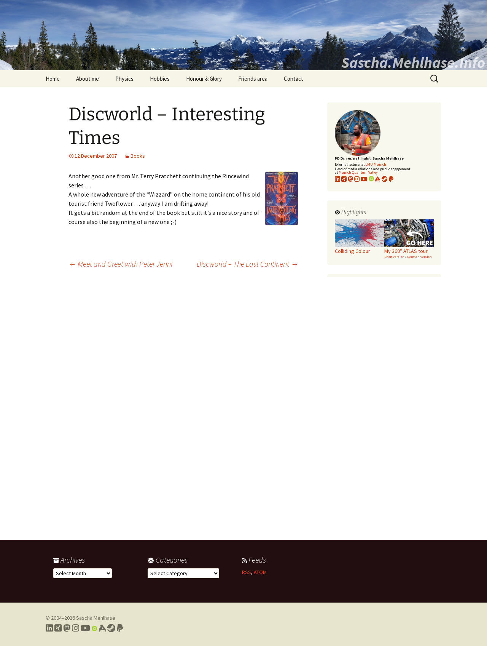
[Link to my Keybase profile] (102, 628)
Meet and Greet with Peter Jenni (120, 264)
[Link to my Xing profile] (58, 628)
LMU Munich (375, 164)
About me (87, 78)
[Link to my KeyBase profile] (377, 179)
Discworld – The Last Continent (247, 264)
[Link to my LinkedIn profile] (337, 179)
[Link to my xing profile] (344, 179)
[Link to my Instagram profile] (357, 179)
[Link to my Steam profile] (385, 179)
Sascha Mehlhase (95, 617)
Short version (394, 256)
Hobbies (160, 78)
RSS (246, 572)
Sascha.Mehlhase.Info (413, 62)
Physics (124, 78)
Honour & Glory (204, 78)
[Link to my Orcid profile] (371, 179)
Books (138, 155)
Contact (293, 78)
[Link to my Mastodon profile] (350, 179)
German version (419, 256)
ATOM (260, 572)
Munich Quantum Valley (358, 172)
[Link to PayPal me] (391, 179)
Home (53, 78)
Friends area (252, 78)
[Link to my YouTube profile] (364, 179)
